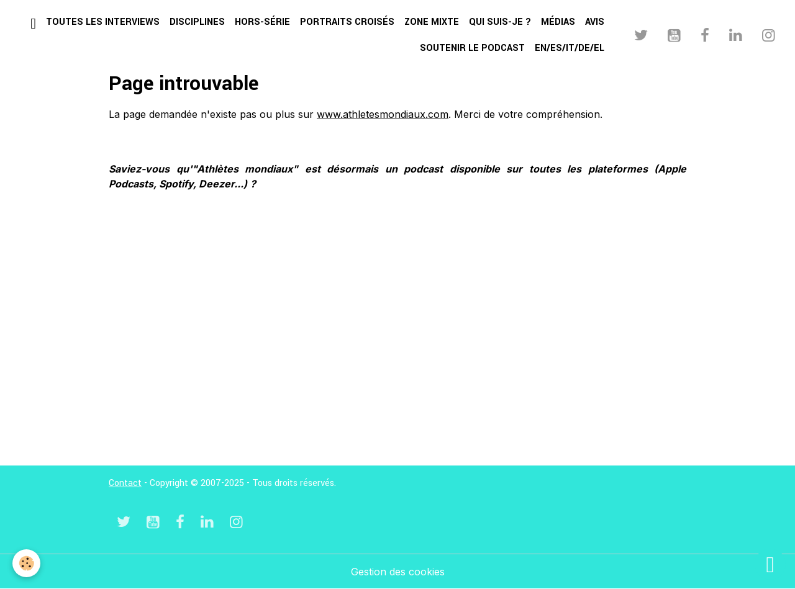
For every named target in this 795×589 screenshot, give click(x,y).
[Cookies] (26, 563)
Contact (125, 483)
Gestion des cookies (398, 571)
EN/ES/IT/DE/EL (569, 48)
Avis (594, 22)
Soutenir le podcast (472, 48)
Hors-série (262, 22)
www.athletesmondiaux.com (382, 114)
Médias (558, 22)
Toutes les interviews (103, 22)
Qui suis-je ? (500, 22)
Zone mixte (431, 22)
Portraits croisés (347, 22)
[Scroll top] (770, 564)
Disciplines (197, 22)
